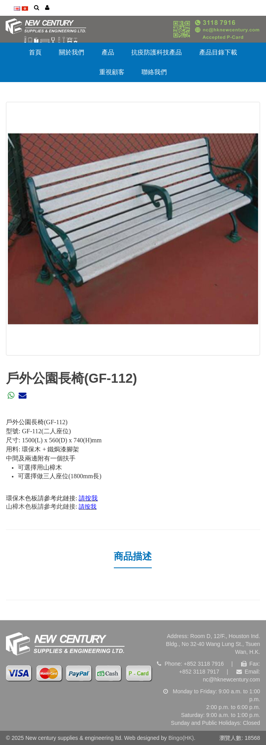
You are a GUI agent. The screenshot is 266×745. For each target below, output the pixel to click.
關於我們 (71, 52)
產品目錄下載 (218, 52)
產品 (108, 52)
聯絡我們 (154, 72)
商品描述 (133, 556)
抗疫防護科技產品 (156, 52)
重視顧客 (112, 72)
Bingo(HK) (181, 738)
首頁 (35, 52)
